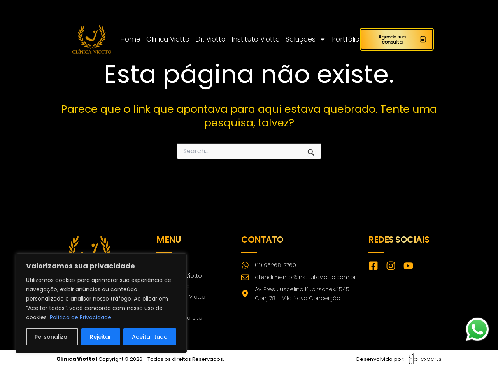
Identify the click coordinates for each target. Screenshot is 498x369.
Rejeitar (100, 337)
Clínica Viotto (167, 39)
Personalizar (52, 337)
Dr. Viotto (210, 39)
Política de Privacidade (80, 317)
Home (130, 39)
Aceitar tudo (150, 337)
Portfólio (345, 39)
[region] (101, 303)
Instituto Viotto (255, 39)
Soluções (306, 39)
